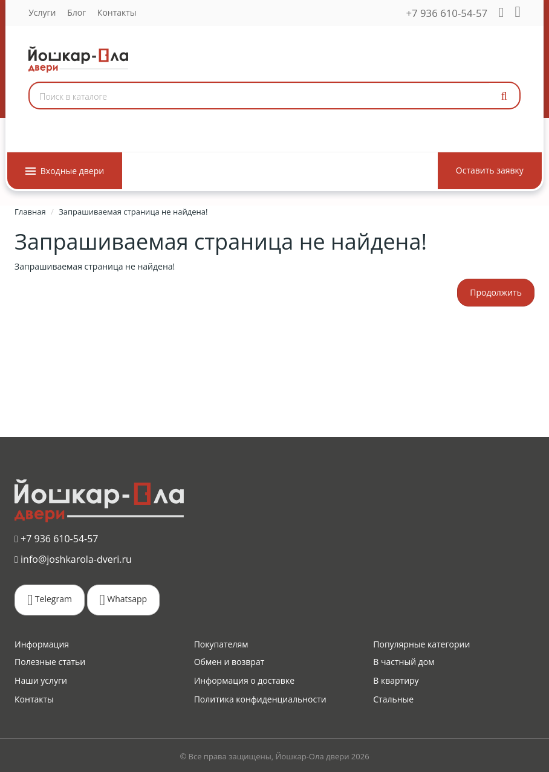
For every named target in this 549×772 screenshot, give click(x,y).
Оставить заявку (490, 170)
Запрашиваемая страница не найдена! (133, 211)
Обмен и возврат (229, 661)
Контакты (117, 12)
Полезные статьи (50, 661)
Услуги (42, 12)
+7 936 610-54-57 (447, 13)
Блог (76, 12)
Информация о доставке (244, 680)
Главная (30, 211)
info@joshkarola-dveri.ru (73, 559)
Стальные (393, 699)
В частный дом (403, 661)
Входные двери (64, 171)
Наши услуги (41, 680)
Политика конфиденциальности (260, 699)
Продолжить (496, 292)
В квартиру (395, 680)
